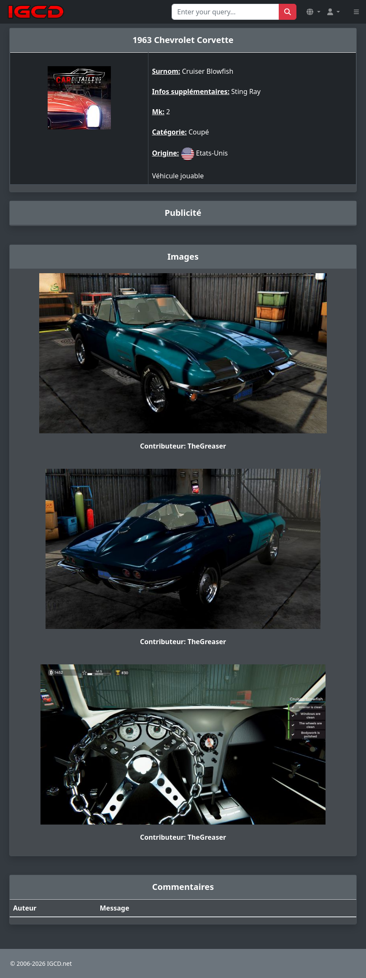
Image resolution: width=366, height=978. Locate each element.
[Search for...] (225, 12)
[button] (313, 11)
